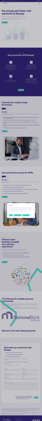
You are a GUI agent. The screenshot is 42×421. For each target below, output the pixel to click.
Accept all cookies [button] (26, 215)
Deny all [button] (11, 215)
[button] (18, 215)
